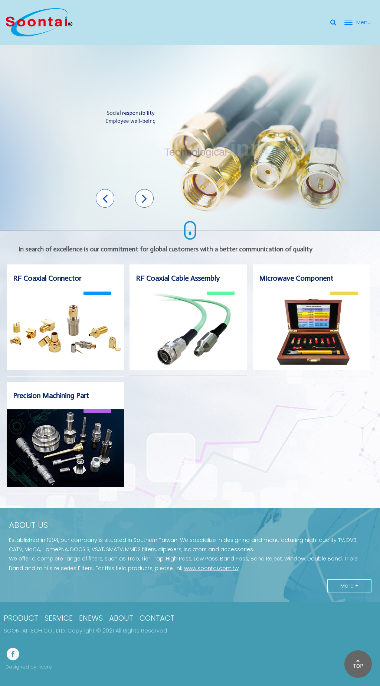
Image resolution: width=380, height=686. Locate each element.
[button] (105, 198)
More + (349, 585)
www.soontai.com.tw (211, 568)
